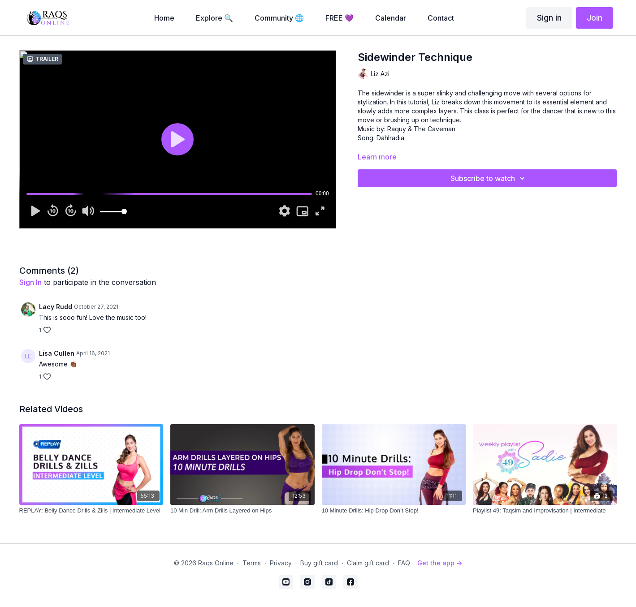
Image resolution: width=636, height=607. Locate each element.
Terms (251, 563)
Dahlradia (390, 138)
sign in (30, 282)
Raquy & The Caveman (421, 129)
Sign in (549, 17)
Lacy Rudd (55, 306)
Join (594, 17)
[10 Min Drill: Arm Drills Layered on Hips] (242, 510)
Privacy (281, 563)
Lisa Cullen (56, 353)
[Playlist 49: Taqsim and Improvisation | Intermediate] (545, 510)
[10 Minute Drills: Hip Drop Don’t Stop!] (394, 510)
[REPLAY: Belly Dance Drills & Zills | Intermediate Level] (91, 510)
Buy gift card (319, 563)
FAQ (404, 563)
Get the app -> (439, 563)
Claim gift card (368, 563)
